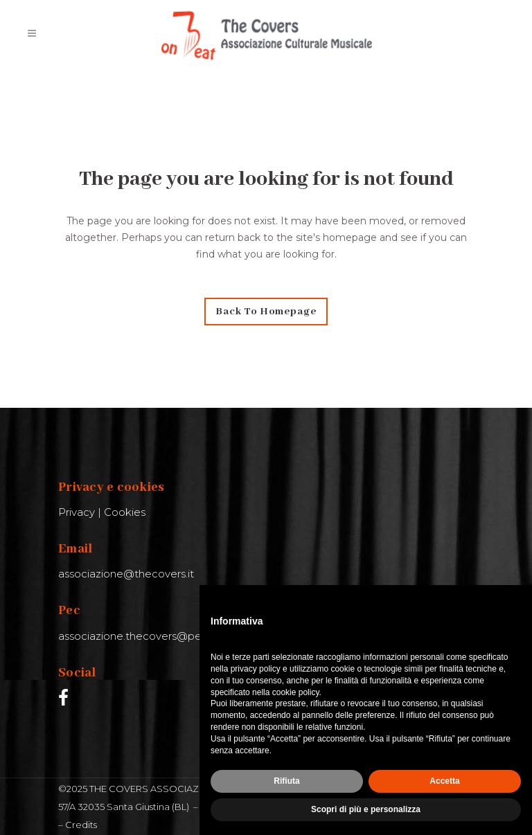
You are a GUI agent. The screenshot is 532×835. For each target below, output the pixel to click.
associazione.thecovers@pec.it (137, 636)
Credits (81, 824)
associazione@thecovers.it (126, 573)
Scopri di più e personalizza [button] (365, 809)
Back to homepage (266, 311)
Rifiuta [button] (286, 781)
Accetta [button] (444, 781)
